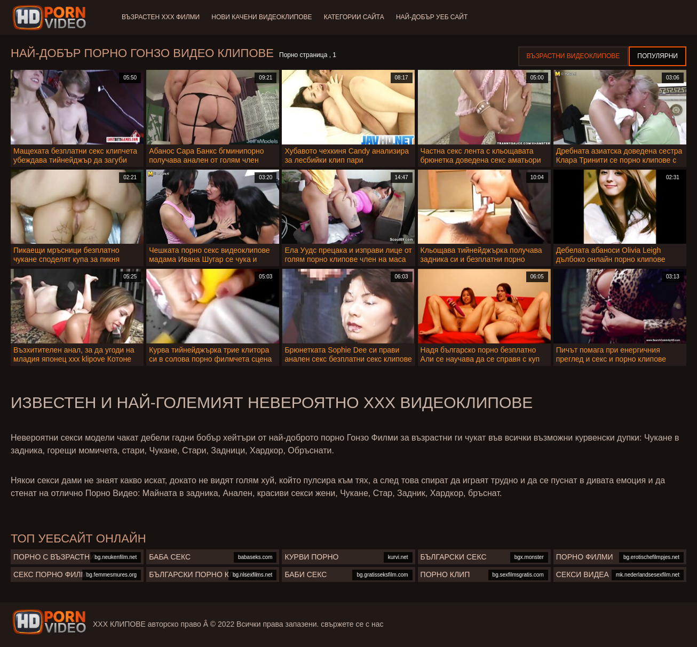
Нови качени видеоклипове (262, 17)
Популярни (657, 56)
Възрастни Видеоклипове (573, 56)
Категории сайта (356, 17)
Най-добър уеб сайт (435, 17)
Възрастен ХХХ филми (161, 17)
